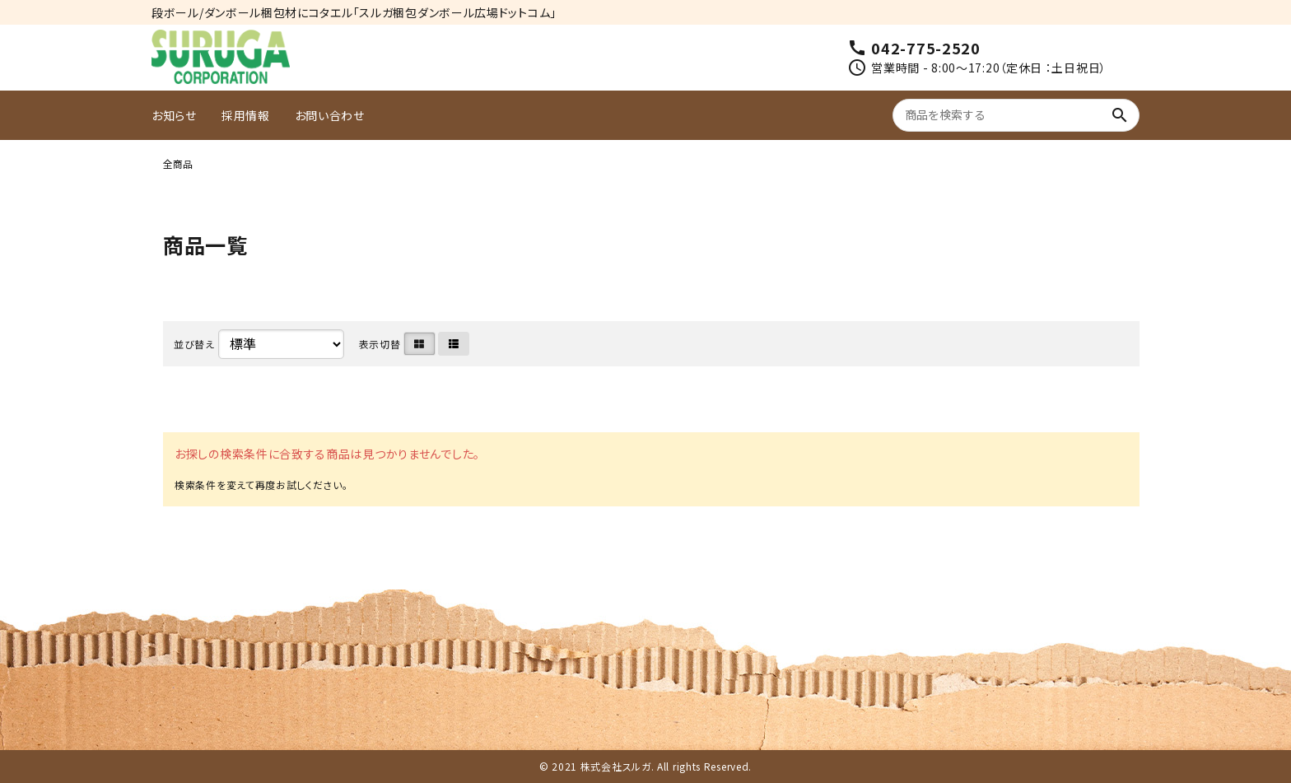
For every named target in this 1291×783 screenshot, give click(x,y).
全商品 (178, 163)
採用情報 (245, 115)
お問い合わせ (330, 115)
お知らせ (174, 115)
